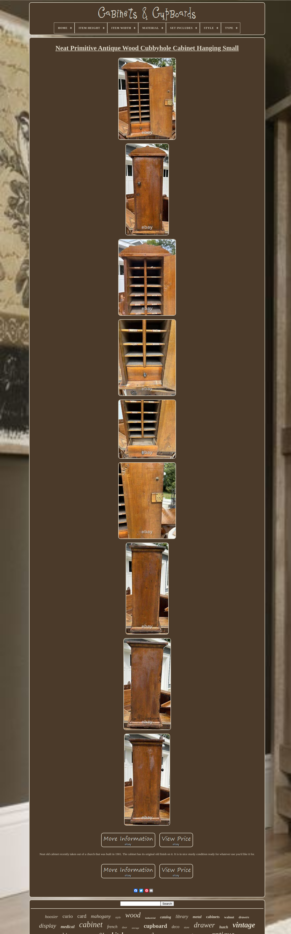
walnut (229, 917)
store (186, 927)
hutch (223, 927)
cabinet (91, 924)
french (112, 926)
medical (68, 926)
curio (68, 916)
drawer (204, 925)
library (182, 916)
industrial (150, 917)
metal (197, 917)
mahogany (101, 916)
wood (132, 915)
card (81, 916)
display (47, 925)
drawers (244, 917)
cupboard (155, 926)
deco (175, 926)
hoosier (51, 916)
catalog (165, 917)
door (124, 927)
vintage (244, 925)
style (118, 917)
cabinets (213, 917)
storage (135, 927)
